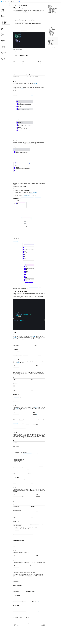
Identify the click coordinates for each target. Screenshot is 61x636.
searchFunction (16, 521)
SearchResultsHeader (17, 585)
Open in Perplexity (51, 44)
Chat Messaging (15, 5)
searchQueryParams (17, 570)
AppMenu (15, 334)
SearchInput (15, 550)
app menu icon (22, 95)
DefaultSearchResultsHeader (30, 591)
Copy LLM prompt (51, 37)
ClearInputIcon (16, 359)
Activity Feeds (32, 632)
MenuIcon (15, 405)
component (16, 337)
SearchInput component (17, 81)
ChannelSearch (25, 5)
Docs (19, 5)
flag (16, 423)
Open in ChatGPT (51, 40)
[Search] (15, 1)
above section (15, 491)
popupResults (16, 477)
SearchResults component (18, 188)
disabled (15, 383)
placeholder (15, 465)
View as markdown (51, 38)
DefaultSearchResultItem (35, 601)
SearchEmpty (15, 500)
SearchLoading (16, 560)
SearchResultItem (16, 595)
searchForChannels (17, 510)
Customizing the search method (20, 291)
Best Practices (16, 17)
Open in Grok (50, 43)
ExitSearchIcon (16, 394)
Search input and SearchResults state (20, 55)
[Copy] (44, 32)
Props (14, 332)
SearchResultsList (16, 605)
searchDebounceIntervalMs (18, 540)
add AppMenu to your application (35, 338)
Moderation (37, 632)
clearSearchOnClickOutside (18, 370)
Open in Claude (50, 41)
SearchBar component (17, 85)
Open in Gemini (50, 42)
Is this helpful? (50, 47)
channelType (15, 349)
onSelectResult (16, 446)
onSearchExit (15, 432)
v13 (5, 5)
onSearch (15, 418)
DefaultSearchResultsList (34, 611)
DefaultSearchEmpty (31, 506)
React (5, 3)
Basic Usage (16, 28)
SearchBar (15, 487)
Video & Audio (27, 632)
